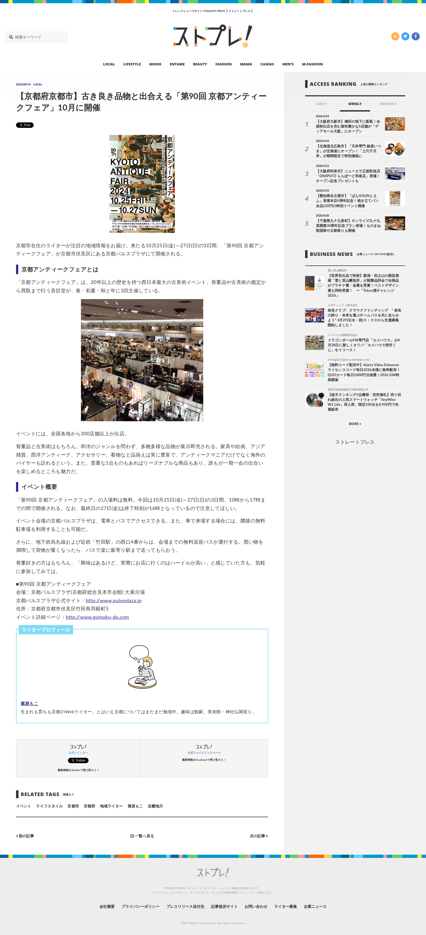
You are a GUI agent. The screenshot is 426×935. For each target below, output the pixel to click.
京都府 (89, 806)
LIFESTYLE (132, 64)
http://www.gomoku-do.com (97, 617)
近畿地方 (155, 806)
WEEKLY (355, 104)
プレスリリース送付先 (185, 906)
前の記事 (25, 835)
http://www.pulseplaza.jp (114, 600)
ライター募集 (285, 906)
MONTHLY (388, 104)
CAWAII (267, 64)
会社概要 (107, 906)
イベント (23, 806)
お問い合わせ (256, 906)
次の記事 (259, 835)
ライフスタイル (49, 806)
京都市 (73, 806)
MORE (355, 423)
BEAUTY (200, 64)
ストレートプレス (354, 442)
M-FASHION (312, 64)
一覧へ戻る (142, 835)
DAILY (322, 104)
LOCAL (109, 64)
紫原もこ (29, 703)
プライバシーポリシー (140, 906)
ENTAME (177, 64)
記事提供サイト (224, 906)
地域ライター (111, 806)
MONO (155, 64)
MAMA (246, 64)
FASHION (223, 64)
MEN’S (288, 64)
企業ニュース (315, 906)
